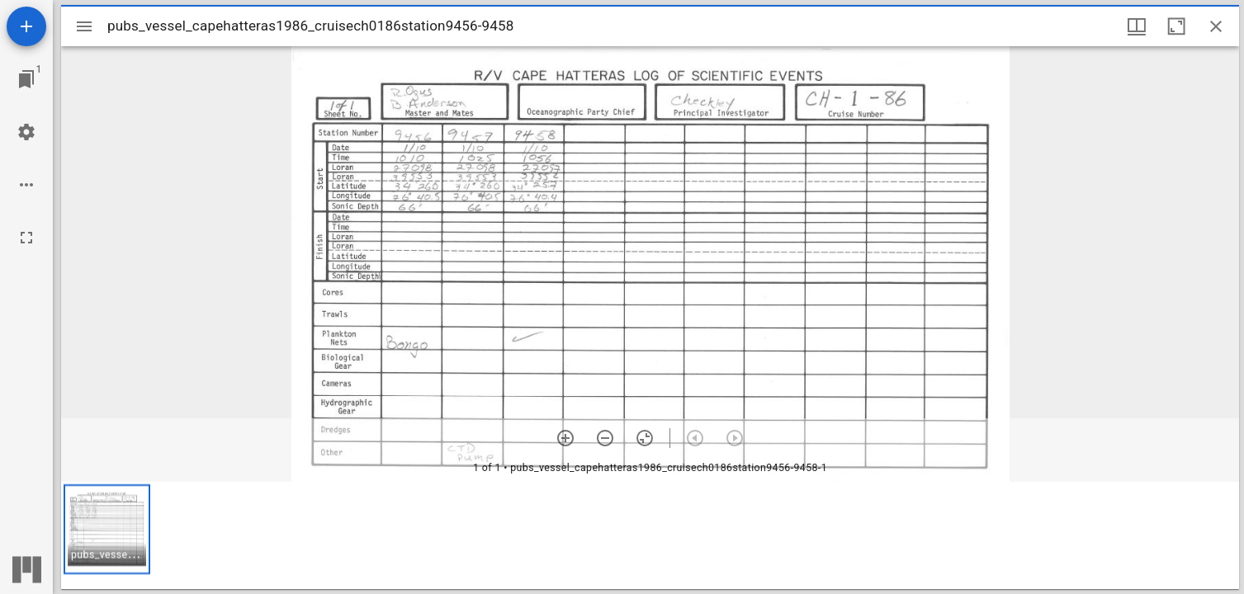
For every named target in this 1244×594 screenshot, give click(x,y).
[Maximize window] (1176, 26)
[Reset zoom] (645, 438)
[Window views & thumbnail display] (1136, 26)
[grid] (650, 535)
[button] (107, 529)
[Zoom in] (565, 438)
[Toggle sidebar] (84, 26)
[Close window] (1216, 26)
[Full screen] (26, 237)
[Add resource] (26, 26)
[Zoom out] (605, 438)
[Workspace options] (26, 185)
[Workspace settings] (26, 132)
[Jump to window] (26, 79)
